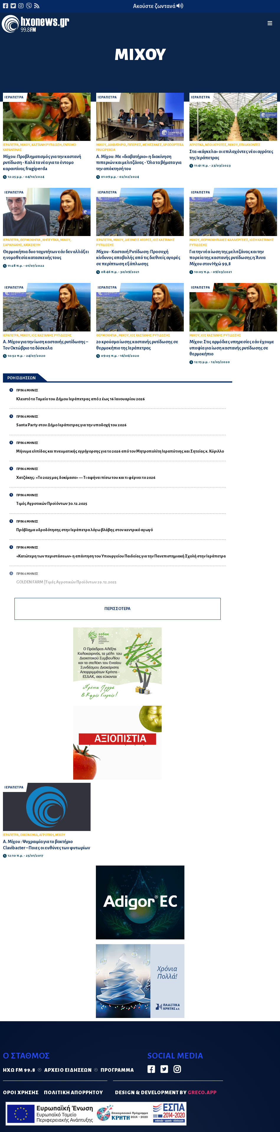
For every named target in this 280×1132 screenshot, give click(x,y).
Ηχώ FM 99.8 (19, 1070)
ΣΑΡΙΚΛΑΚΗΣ (12, 245)
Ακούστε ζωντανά (158, 6)
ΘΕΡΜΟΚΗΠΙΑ (30, 240)
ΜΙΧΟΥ (25, 145)
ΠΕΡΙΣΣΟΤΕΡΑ (117, 608)
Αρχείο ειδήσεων (68, 1070)
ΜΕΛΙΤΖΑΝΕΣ (152, 145)
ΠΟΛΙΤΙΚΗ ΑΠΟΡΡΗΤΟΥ (73, 1092)
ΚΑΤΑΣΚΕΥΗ (32, 245)
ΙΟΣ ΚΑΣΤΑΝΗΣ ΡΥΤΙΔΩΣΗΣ (52, 335)
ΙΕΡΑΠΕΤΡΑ (14, 97)
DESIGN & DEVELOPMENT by (166, 1092)
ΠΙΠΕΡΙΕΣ (134, 145)
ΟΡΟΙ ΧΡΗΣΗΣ (21, 1092)
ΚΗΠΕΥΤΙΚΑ (50, 240)
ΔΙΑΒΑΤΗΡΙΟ (117, 145)
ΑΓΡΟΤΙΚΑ (196, 145)
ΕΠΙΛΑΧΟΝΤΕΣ (249, 145)
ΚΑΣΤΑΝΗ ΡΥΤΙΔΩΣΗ (47, 145)
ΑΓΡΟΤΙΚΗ (46, 835)
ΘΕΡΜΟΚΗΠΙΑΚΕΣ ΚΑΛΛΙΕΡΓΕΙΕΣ (224, 240)
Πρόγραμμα (117, 1070)
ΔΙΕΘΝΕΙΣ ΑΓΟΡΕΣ (138, 240)
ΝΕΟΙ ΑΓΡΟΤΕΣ (215, 145)
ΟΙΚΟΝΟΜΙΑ (29, 835)
